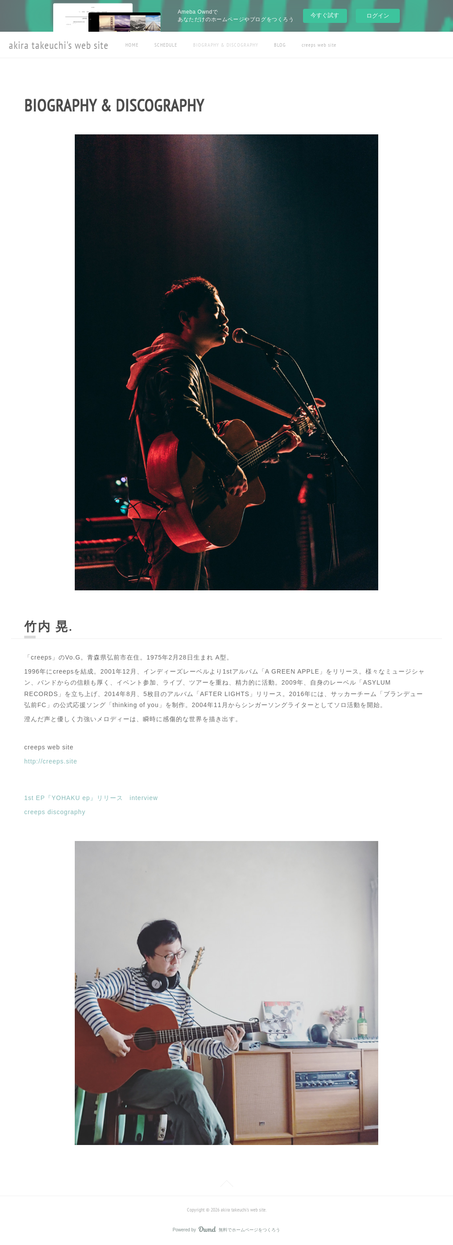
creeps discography (54, 811)
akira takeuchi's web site (59, 45)
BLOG (280, 44)
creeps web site (319, 44)
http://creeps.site (50, 761)
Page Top (226, 1185)
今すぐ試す (325, 15)
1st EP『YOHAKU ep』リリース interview (91, 797)
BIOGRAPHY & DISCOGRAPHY (225, 44)
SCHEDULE (165, 44)
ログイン (377, 15)
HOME (132, 44)
